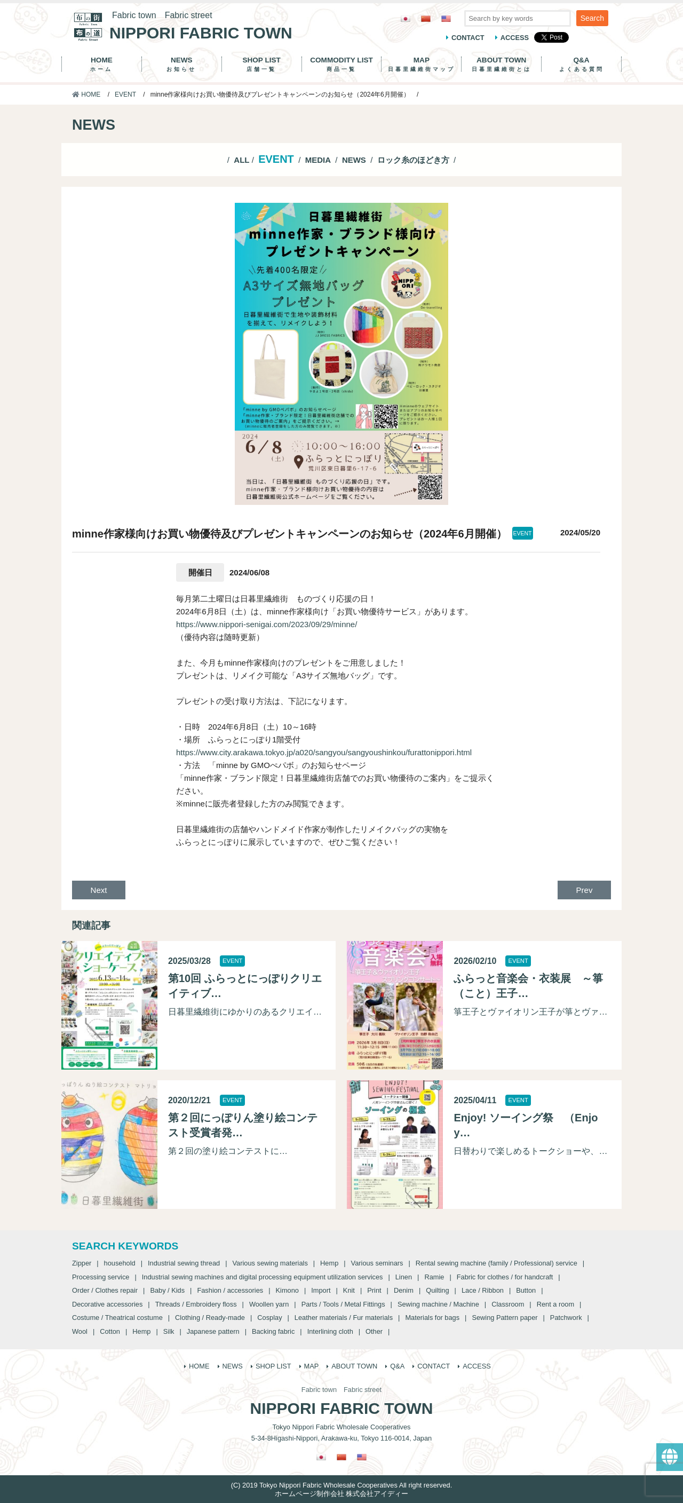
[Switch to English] (446, 18)
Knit (349, 1290)
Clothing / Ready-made (210, 1318)
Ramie (434, 1277)
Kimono (287, 1290)
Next (99, 890)
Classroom (507, 1304)
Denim (404, 1290)
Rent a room (555, 1304)
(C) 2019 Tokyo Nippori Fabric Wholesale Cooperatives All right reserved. (341, 1485)
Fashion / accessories (230, 1290)
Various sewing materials (269, 1263)
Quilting (437, 1290)
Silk (168, 1331)
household (120, 1263)
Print (374, 1290)
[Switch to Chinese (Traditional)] (426, 18)
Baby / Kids (167, 1290)
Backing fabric (273, 1331)
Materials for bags (432, 1318)
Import (320, 1290)
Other (374, 1331)
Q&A (581, 64)
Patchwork (566, 1318)
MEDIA (318, 159)
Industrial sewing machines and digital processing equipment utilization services (262, 1277)
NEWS (181, 64)
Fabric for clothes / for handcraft (505, 1277)
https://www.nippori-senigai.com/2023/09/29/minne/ (266, 624)
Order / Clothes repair (105, 1290)
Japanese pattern (213, 1331)
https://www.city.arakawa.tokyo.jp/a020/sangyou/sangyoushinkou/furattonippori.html (324, 752)
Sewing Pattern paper (504, 1318)
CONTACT (468, 38)
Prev (584, 890)
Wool (80, 1331)
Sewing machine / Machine (438, 1304)
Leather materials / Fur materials (344, 1318)
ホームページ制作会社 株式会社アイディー (342, 1494)
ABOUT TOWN (501, 64)
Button (526, 1290)
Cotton (110, 1331)
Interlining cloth (330, 1331)
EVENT (125, 94)
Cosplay (269, 1318)
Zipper (81, 1263)
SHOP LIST (261, 64)
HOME (101, 64)
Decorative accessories (107, 1304)
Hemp (329, 1263)
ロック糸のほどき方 (413, 159)
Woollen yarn (269, 1304)
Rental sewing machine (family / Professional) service (496, 1263)
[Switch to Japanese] (405, 18)
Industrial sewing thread (184, 1263)
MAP (421, 64)
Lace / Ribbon (483, 1290)
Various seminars (377, 1263)
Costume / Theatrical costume (117, 1318)
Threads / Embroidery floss (196, 1304)
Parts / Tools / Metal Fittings (343, 1304)
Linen (403, 1277)
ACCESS (515, 38)
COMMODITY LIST (341, 64)
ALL (241, 159)
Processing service (100, 1277)
